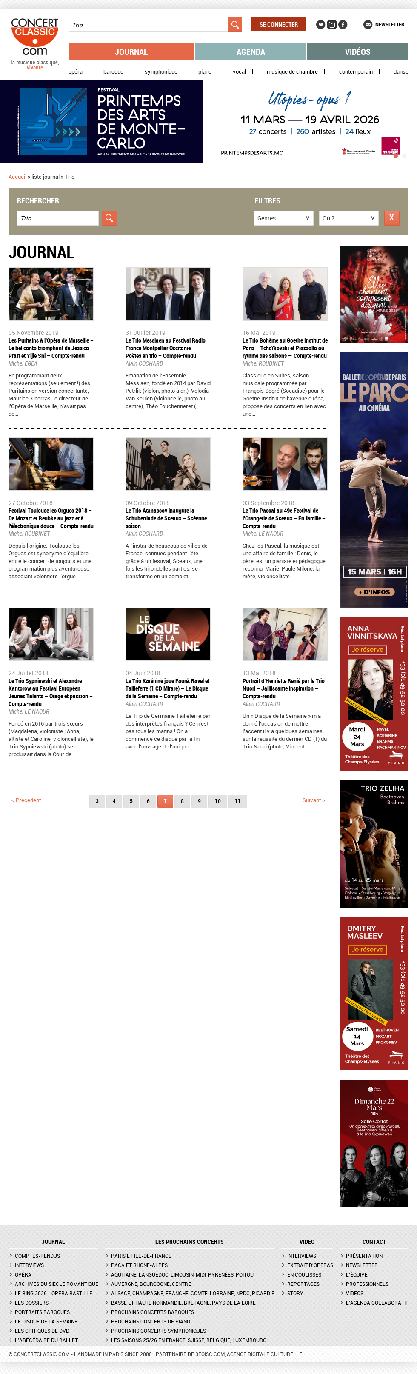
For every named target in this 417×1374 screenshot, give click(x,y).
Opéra (76, 71)
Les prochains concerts (189, 1242)
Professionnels (367, 1283)
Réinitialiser (392, 218)
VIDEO (307, 1242)
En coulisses (304, 1274)
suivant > (314, 800)
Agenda (251, 51)
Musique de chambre (292, 71)
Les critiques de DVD (42, 1330)
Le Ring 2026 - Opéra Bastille (53, 1293)
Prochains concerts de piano (150, 1321)
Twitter (321, 24)
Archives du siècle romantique (56, 1283)
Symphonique (161, 71)
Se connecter (279, 24)
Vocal (239, 71)
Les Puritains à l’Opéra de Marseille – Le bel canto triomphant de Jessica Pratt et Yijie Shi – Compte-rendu (51, 348)
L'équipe (357, 1274)
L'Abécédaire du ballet (46, 1340)
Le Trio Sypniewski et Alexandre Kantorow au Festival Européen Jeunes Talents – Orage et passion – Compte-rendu (51, 692)
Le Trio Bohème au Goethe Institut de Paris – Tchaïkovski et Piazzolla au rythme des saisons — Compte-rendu (285, 348)
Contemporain (356, 71)
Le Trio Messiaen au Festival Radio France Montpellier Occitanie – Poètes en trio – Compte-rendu (166, 348)
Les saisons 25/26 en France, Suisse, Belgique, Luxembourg (188, 1340)
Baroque (113, 71)
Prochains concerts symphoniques (158, 1330)
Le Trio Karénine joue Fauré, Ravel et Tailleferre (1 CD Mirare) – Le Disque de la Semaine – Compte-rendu (167, 688)
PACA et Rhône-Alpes (139, 1265)
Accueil (17, 176)
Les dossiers (32, 1302)
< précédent (26, 800)
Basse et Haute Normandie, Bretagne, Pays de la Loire (183, 1302)
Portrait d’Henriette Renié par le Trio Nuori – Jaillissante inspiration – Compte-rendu (284, 688)
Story (295, 1293)
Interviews (29, 1265)
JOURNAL (53, 1242)
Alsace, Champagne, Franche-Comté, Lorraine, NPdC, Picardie (192, 1293)
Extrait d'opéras (310, 1265)
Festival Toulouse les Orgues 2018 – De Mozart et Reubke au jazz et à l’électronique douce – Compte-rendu (51, 518)
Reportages (303, 1283)
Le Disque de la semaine (46, 1321)
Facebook (343, 24)
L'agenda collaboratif (377, 1302)
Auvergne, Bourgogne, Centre (151, 1283)
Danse (401, 71)
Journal (131, 51)
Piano (204, 71)
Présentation (364, 1255)
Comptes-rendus (37, 1255)
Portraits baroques (42, 1311)
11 (238, 801)
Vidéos (358, 51)
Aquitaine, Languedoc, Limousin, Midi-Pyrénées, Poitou (182, 1274)
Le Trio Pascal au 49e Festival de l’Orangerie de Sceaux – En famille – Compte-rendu (284, 518)
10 (218, 801)
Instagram (332, 24)
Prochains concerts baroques (152, 1311)
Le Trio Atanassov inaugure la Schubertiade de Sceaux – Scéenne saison (166, 518)
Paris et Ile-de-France (141, 1255)
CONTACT (374, 1242)
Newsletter (389, 24)
